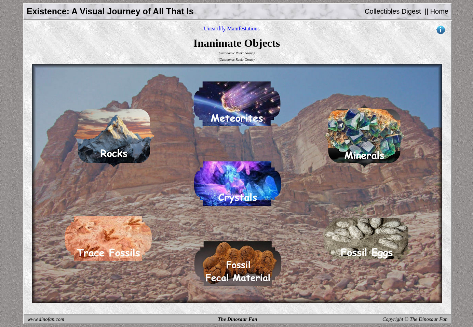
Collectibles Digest (393, 11)
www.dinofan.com (46, 319)
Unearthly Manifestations (231, 28)
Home (439, 11)
